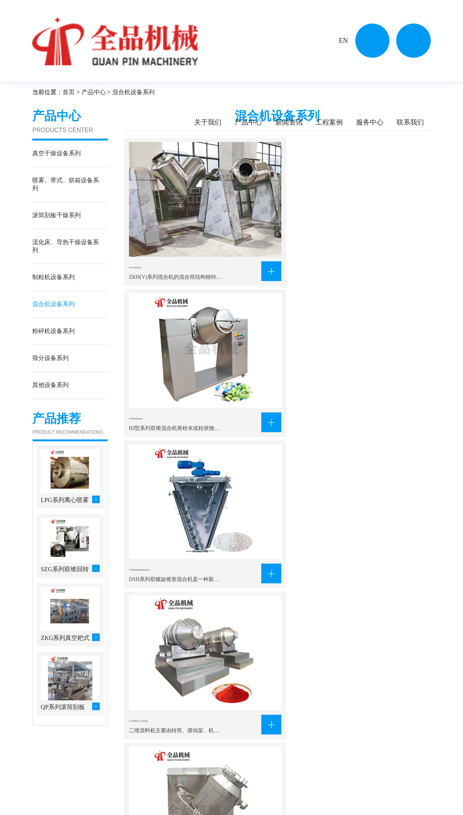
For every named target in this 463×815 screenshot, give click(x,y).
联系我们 (410, 122)
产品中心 (248, 122)
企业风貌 (42, 795)
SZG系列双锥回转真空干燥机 (64, 570)
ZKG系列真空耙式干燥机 (65, 639)
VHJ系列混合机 (358, 440)
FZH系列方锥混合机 (261, 549)
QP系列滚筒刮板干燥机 (63, 708)
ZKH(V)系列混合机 (156, 221)
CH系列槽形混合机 (259, 440)
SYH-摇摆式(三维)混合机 (268, 330)
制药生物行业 (207, 795)
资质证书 (42, 805)
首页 (69, 92)
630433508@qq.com (358, 804)
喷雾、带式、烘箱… (167, 775)
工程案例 (329, 122)
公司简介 (42, 775)
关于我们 (207, 122)
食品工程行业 (207, 805)
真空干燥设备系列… (120, 775)
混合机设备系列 (133, 92)
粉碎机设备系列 (114, 805)
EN (343, 40)
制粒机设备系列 (114, 795)
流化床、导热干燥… (167, 785)
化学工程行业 (207, 775)
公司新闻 (265, 775)
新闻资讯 (289, 122)
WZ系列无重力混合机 (159, 440)
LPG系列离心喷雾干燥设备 (64, 501)
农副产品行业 (207, 785)
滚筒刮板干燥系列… (120, 785)
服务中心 (369, 122)
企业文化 (42, 785)
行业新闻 (265, 785)
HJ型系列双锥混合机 (262, 221)
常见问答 (265, 795)
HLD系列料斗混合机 (158, 549)
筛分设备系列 (160, 805)
